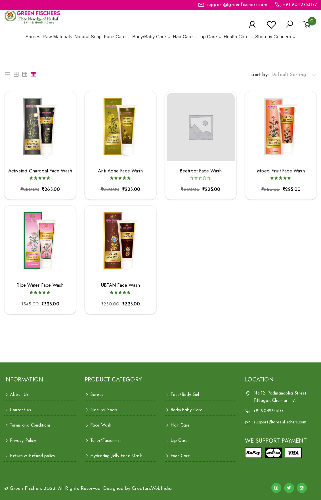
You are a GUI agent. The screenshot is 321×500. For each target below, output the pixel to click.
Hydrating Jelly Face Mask (116, 456)
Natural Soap (88, 36)
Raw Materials (57, 36)
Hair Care (183, 36)
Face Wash (101, 425)
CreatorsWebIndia (152, 488)
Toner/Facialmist (105, 441)
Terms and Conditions (30, 425)
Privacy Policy (23, 441)
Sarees (33, 36)
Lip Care (208, 36)
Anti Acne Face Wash (120, 171)
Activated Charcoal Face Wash (40, 171)
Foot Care (180, 456)
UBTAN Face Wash (120, 285)
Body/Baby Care (149, 36)
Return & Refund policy (32, 456)
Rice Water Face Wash (40, 285)
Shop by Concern (273, 36)
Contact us (20, 410)
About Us (19, 395)
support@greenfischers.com (236, 4)
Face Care (115, 36)
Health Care (236, 36)
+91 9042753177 (300, 4)
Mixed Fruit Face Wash (281, 171)
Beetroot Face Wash (201, 171)
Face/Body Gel (185, 395)
